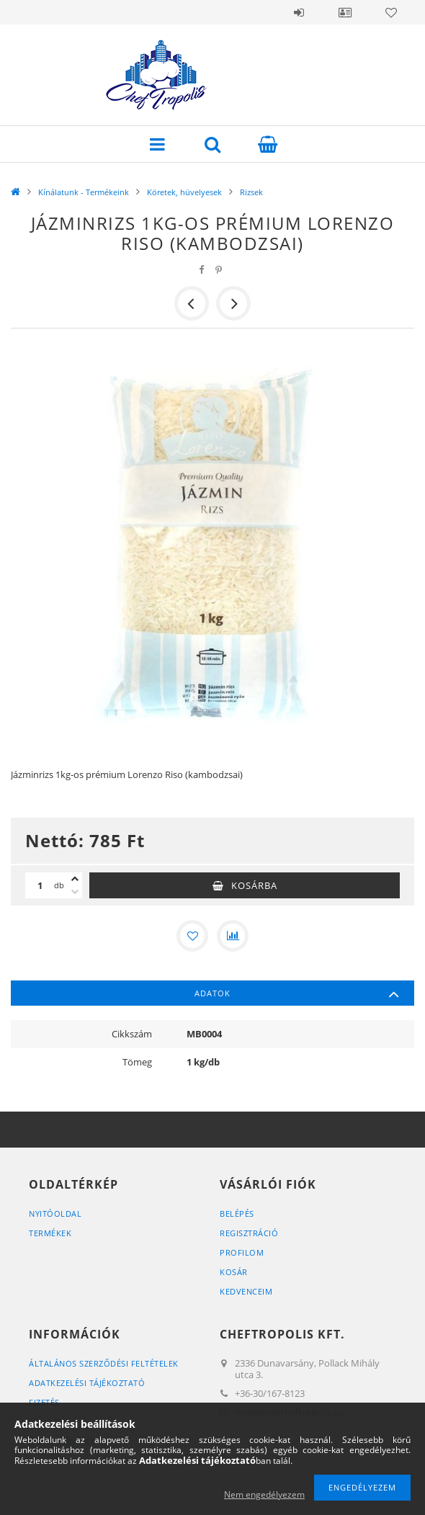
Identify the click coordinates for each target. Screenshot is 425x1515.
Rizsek (251, 192)
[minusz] (75, 891)
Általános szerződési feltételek (104, 1363)
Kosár (234, 1271)
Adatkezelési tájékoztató (87, 1382)
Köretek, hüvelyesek (184, 192)
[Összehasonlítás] (233, 936)
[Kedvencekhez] (192, 936)
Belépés (299, 12)
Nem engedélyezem (264, 1494)
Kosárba (254, 885)
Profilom (242, 1252)
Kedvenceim (246, 1291)
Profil (345, 12)
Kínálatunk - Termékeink (83, 192)
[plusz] (75, 878)
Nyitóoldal (55, 1213)
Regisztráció (249, 1233)
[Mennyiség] (39, 885)
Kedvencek (391, 12)
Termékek (50, 1233)
